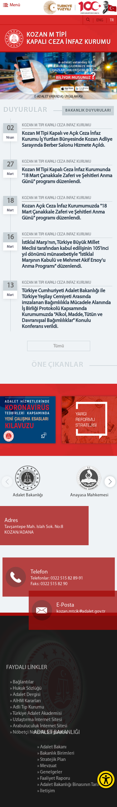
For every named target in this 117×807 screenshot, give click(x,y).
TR (112, 20)
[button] (110, 481)
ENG (99, 20)
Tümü (58, 346)
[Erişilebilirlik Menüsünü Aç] (106, 779)
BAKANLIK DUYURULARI (88, 110)
